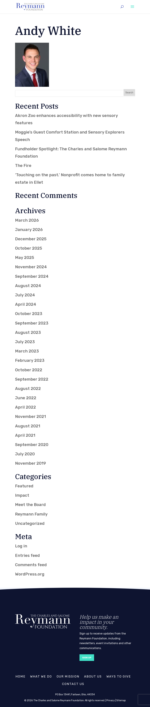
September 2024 (31, 276)
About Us (93, 676)
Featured (24, 486)
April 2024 (25, 304)
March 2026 (27, 220)
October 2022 (28, 370)
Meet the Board (30, 504)
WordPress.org (29, 574)
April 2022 (25, 407)
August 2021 (27, 426)
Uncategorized (30, 523)
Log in (21, 546)
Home (20, 676)
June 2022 (25, 398)
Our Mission (68, 676)
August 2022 (28, 388)
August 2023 (28, 332)
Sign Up (86, 657)
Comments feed (31, 564)
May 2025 (24, 257)
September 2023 (31, 323)
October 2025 (28, 248)
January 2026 (29, 229)
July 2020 (25, 454)
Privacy (110, 700)
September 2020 (31, 444)
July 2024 (25, 295)
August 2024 (28, 285)
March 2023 (27, 351)
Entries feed (27, 555)
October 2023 (28, 313)
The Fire (23, 165)
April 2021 (25, 435)
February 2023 (29, 360)
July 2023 (25, 341)
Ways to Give (118, 676)
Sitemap (121, 700)
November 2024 (31, 267)
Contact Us (73, 684)
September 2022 (31, 379)
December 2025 (30, 239)
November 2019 (30, 463)
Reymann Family (31, 514)
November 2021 (30, 416)
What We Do (41, 676)
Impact (22, 495)
